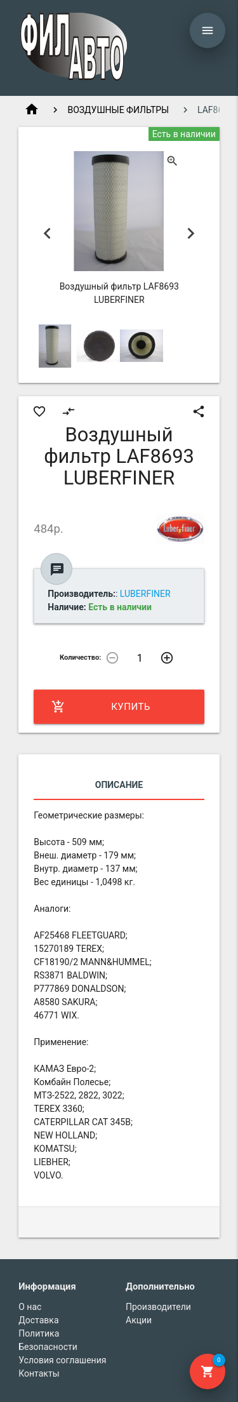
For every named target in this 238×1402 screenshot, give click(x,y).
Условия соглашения (62, 1360)
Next (191, 233)
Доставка (38, 1320)
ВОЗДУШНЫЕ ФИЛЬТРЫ (118, 110)
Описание (119, 785)
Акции (139, 1320)
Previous (47, 233)
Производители (158, 1307)
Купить (100, 707)
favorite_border (39, 411)
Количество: (81, 657)
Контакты (38, 1373)
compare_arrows (69, 411)
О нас (29, 1307)
